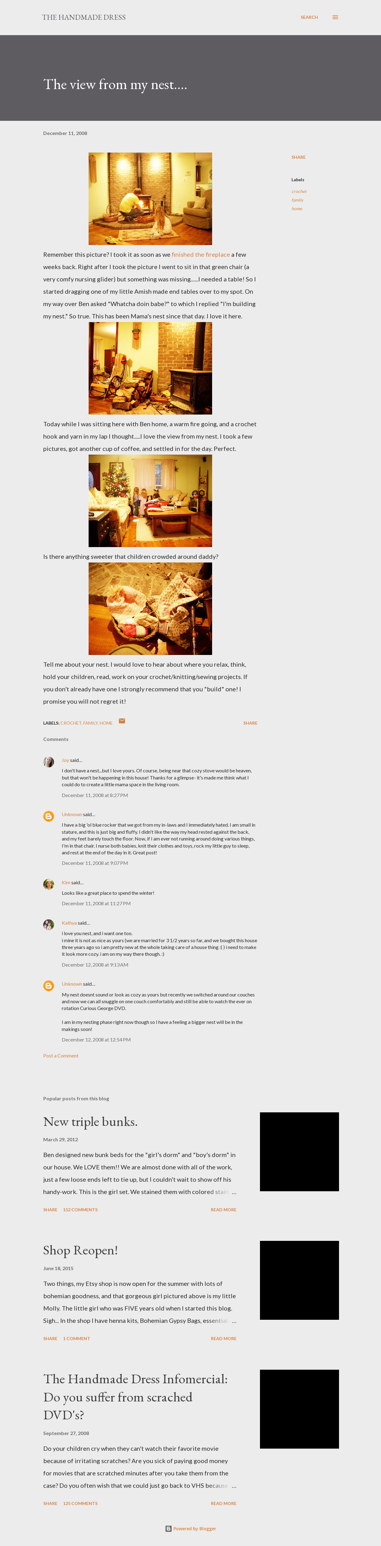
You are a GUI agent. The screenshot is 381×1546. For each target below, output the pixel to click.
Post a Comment (60, 1055)
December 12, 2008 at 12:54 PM (96, 1039)
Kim (66, 882)
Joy (65, 760)
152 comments (80, 1209)
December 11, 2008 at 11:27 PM (96, 903)
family (297, 199)
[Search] (309, 17)
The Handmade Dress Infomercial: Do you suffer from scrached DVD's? (135, 1396)
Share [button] (298, 157)
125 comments (80, 1503)
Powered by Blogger (190, 1529)
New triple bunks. (90, 1121)
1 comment (76, 1338)
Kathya (69, 923)
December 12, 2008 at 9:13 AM (95, 964)
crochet (298, 191)
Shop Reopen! (80, 1249)
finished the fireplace (201, 254)
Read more (224, 1209)
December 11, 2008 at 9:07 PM (95, 863)
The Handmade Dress (84, 17)
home (296, 208)
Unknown (72, 814)
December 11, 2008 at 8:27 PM (95, 795)
